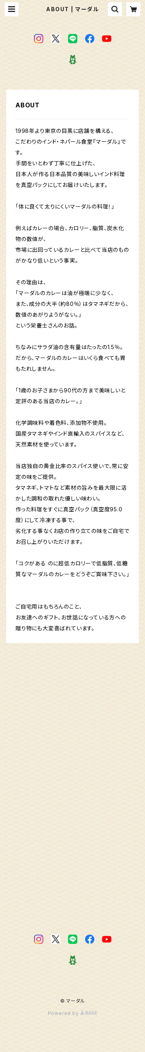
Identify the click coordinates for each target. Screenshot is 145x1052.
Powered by (72, 1013)
